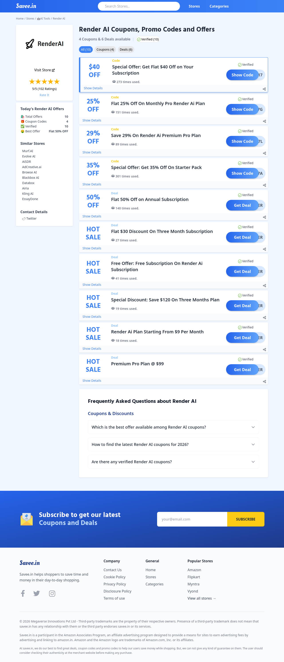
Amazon (194, 569)
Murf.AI (27, 151)
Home (20, 18)
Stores (194, 6)
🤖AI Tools (43, 18)
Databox (28, 183)
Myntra (193, 584)
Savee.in (30, 563)
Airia (25, 188)
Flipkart (193, 577)
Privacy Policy (115, 584)
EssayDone (30, 199)
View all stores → (201, 598)
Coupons (105, 49)
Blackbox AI (30, 177)
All (86, 49)
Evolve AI (28, 156)
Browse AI (29, 172)
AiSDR (26, 161)
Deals (126, 49)
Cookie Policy (115, 577)
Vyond (192, 591)
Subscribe (245, 519)
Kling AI (27, 193)
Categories (219, 6)
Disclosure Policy (117, 591)
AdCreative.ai (31, 167)
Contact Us (113, 569)
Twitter (29, 218)
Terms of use (114, 598)
